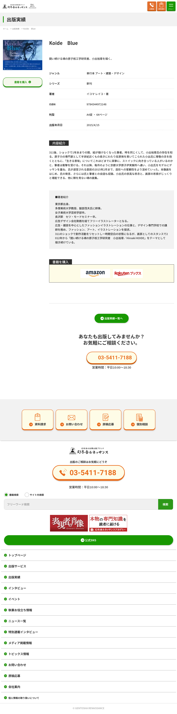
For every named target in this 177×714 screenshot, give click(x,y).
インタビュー (17, 589)
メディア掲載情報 (20, 644)
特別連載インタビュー (23, 633)
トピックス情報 (18, 655)
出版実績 (14, 578)
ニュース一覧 (17, 622)
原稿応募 (14, 676)
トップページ (17, 556)
